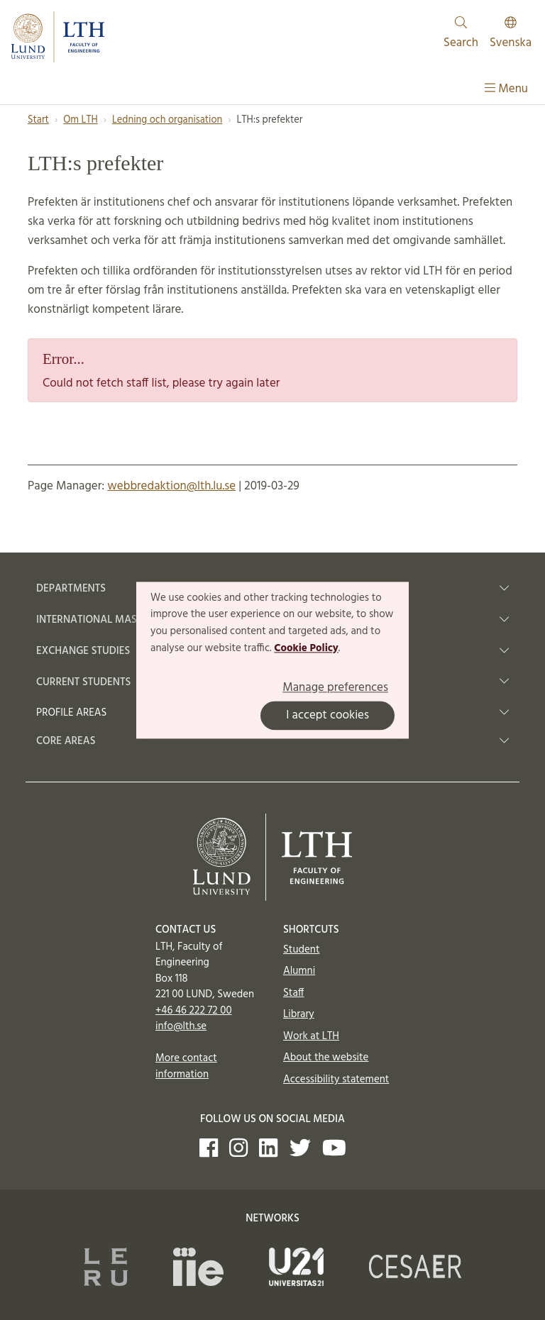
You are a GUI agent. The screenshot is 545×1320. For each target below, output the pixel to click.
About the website (325, 1057)
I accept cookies (327, 715)
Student (301, 949)
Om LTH (80, 120)
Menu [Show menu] (506, 89)
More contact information (186, 1066)
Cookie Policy (306, 648)
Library (298, 1014)
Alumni (299, 971)
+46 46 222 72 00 (193, 1010)
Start (38, 120)
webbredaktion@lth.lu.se (171, 486)
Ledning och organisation (167, 120)
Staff (293, 993)
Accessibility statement (336, 1079)
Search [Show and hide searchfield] (461, 34)
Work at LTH (311, 1036)
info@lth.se (181, 1026)
